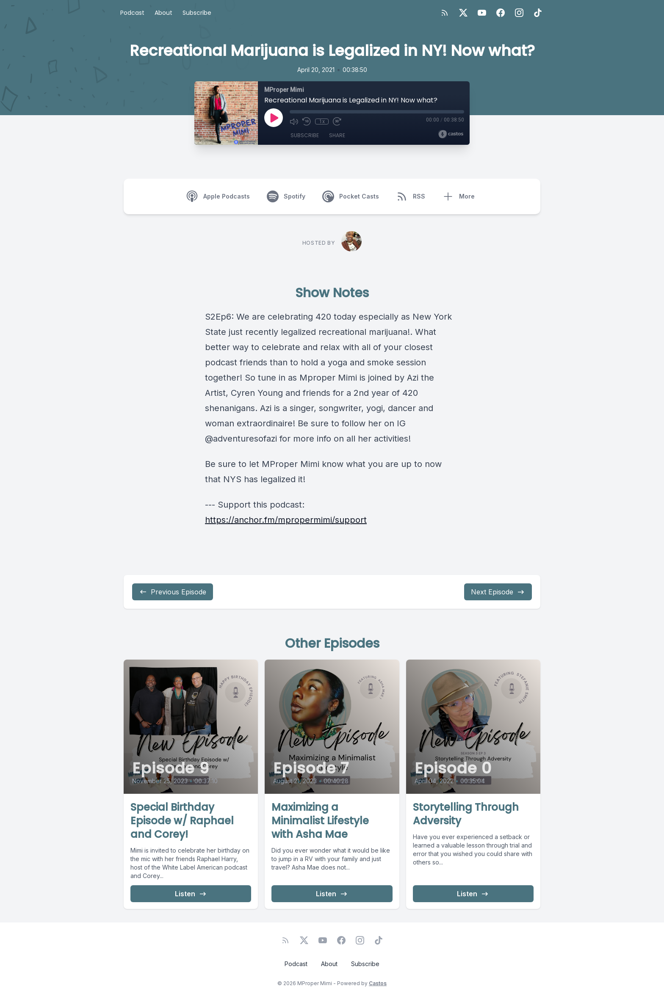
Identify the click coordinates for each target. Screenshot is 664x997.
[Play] (273, 117)
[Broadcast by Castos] (450, 134)
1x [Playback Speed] (322, 121)
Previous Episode (172, 592)
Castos (378, 983)
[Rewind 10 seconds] (306, 121)
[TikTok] (537, 12)
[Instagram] (519, 12)
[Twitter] (463, 12)
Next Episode (498, 592)
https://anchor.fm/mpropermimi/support (286, 520)
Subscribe (197, 12)
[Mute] (294, 121)
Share (337, 135)
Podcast (132, 12)
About (163, 12)
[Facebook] (500, 12)
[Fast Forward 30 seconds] (337, 121)
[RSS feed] (444, 12)
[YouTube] (482, 12)
